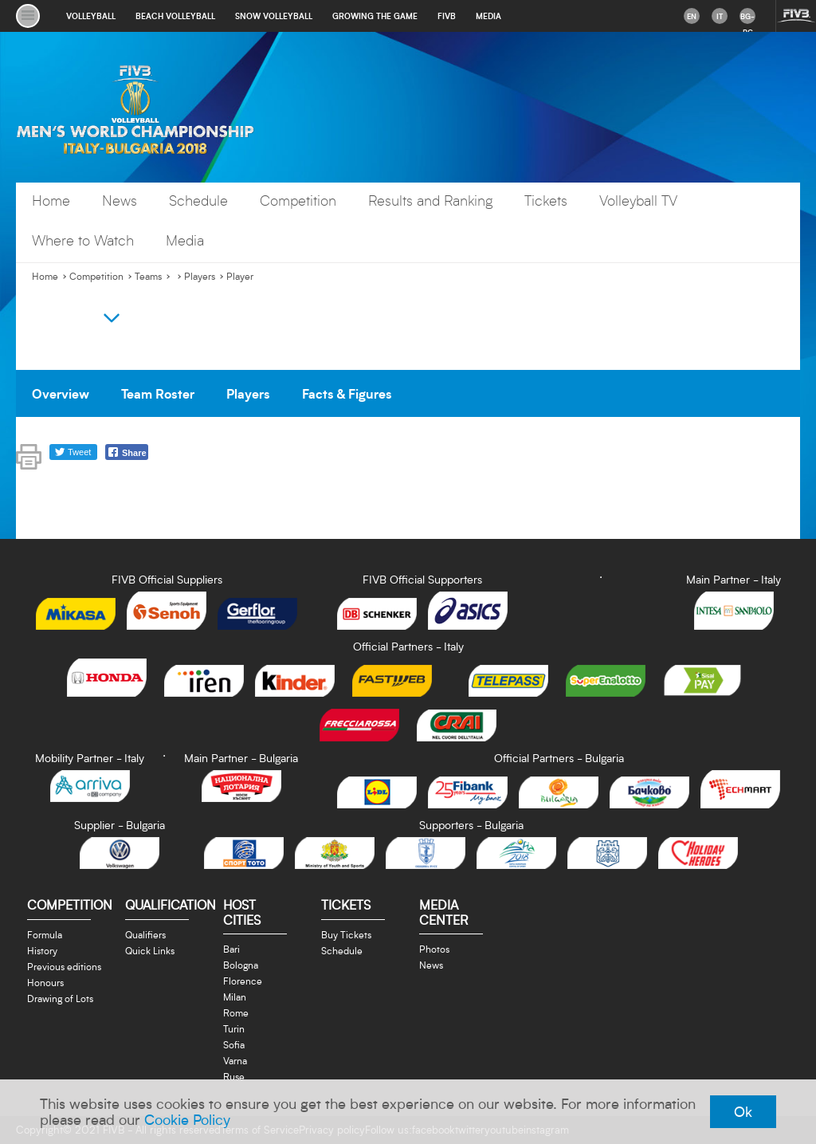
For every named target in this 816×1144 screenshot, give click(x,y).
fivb (446, 16)
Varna (235, 1060)
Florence (242, 980)
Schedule (198, 200)
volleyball (91, 16)
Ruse (234, 1076)
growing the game (375, 16)
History (42, 950)
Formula (44, 934)
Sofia (234, 1044)
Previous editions (64, 966)
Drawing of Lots (60, 998)
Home (51, 200)
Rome (236, 1012)
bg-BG (747, 17)
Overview (60, 393)
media (488, 16)
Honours (45, 982)
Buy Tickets (346, 934)
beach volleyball (175, 16)
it (719, 16)
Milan (234, 996)
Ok (743, 1111)
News (119, 200)
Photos (434, 948)
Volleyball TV (638, 200)
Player (239, 276)
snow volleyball (273, 16)
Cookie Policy (187, 1119)
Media (185, 240)
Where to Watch (83, 240)
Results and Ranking (430, 200)
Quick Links (150, 950)
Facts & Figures (347, 393)
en (691, 16)
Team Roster (157, 393)
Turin (234, 1028)
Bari (231, 948)
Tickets (545, 200)
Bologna (240, 964)
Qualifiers (145, 934)
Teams (148, 276)
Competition (298, 200)
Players (199, 276)
